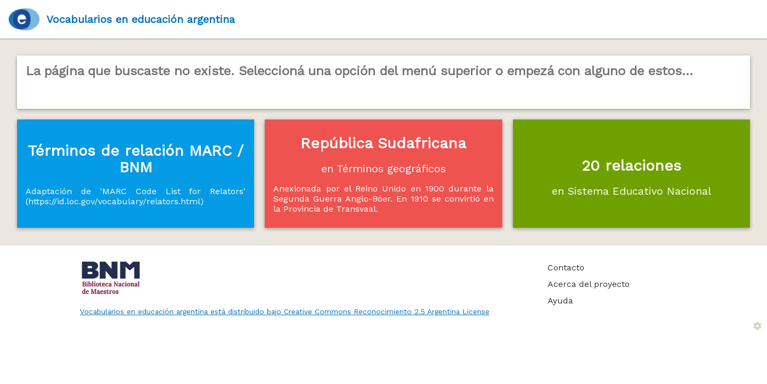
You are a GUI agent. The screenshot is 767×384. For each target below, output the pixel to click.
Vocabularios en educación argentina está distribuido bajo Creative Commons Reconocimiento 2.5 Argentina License (284, 311)
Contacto (566, 267)
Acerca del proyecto (589, 284)
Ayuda (560, 300)
